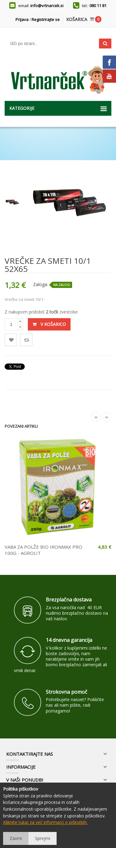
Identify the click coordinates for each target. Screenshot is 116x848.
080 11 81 (97, 5)
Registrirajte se (46, 19)
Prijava (21, 19)
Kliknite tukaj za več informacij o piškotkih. (45, 822)
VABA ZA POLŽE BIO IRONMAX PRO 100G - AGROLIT (43, 550)
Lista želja (11, 340)
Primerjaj (26, 340)
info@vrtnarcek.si (46, 5)
